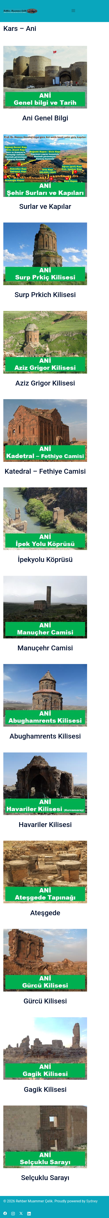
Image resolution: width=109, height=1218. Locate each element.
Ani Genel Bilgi (45, 118)
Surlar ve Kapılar (45, 206)
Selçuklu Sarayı (45, 1177)
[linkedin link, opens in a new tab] (29, 1213)
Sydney (91, 1201)
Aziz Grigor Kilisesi (45, 383)
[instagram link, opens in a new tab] (13, 1213)
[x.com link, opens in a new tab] (21, 1213)
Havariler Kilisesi (45, 824)
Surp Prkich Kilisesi (45, 294)
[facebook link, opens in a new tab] (5, 1213)
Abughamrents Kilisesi (45, 736)
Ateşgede (45, 913)
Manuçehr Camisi (45, 648)
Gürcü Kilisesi (45, 1001)
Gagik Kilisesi (45, 1089)
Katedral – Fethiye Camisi (45, 471)
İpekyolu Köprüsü (45, 559)
